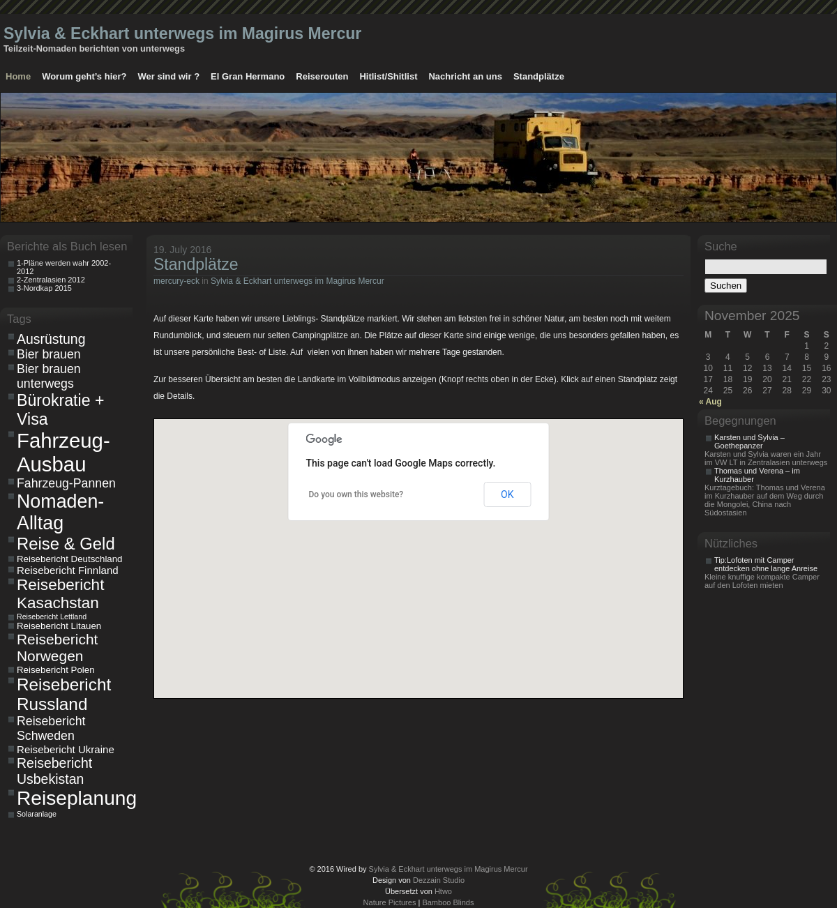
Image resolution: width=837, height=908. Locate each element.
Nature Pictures (389, 902)
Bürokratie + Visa (61, 409)
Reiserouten (322, 76)
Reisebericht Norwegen (57, 647)
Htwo (443, 891)
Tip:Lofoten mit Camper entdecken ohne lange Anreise (765, 564)
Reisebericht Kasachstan (60, 594)
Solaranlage (36, 814)
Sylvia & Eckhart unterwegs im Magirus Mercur (182, 33)
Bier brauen (49, 354)
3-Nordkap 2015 (44, 288)
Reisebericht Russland (64, 694)
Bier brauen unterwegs (49, 376)
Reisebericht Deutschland (70, 559)
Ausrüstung (51, 339)
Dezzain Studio (439, 880)
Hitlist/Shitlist (388, 76)
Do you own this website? (356, 494)
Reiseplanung (72, 798)
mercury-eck (176, 281)
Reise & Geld (66, 543)
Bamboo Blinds (448, 902)
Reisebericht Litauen (59, 626)
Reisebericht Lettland (51, 616)
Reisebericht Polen (56, 670)
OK (507, 494)
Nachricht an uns (465, 76)
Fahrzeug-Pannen (66, 483)
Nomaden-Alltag (60, 512)
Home (18, 76)
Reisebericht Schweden (51, 728)
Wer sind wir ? (168, 76)
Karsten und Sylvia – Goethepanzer (749, 441)
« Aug (710, 402)
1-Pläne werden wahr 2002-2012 (64, 267)
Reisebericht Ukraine (65, 749)
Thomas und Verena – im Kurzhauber (757, 475)
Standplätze (538, 76)
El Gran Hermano (248, 76)
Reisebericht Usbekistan (54, 771)
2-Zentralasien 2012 (51, 279)
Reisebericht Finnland (68, 570)
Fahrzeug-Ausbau (63, 452)
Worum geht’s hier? (84, 76)
